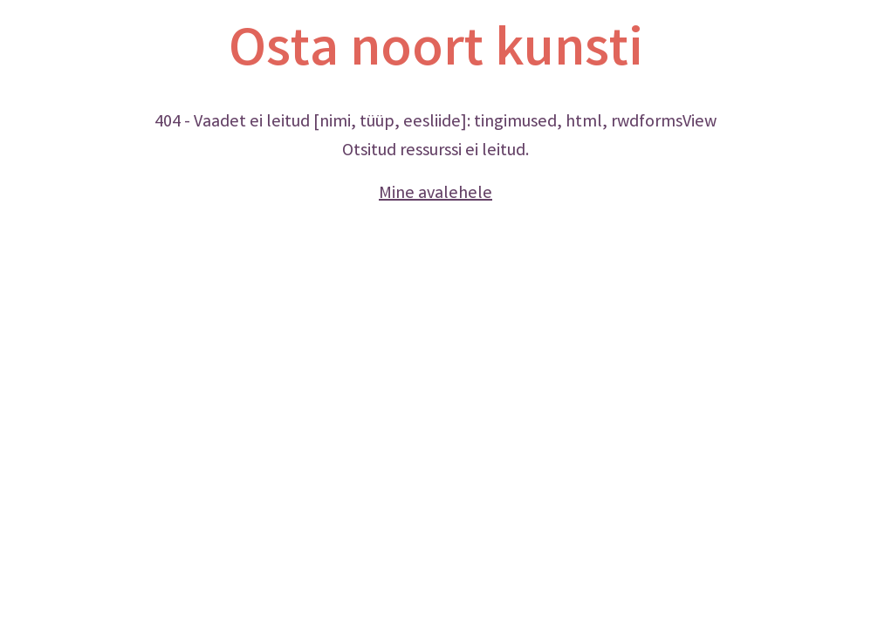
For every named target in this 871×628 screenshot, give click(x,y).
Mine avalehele (435, 194)
